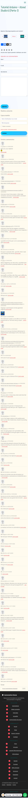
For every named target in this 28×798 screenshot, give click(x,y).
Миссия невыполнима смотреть (10, 383)
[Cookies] (3, 795)
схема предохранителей (7, 181)
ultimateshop (5, 416)
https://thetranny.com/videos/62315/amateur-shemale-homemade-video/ (12, 342)
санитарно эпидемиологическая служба (11, 190)
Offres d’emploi (15, 767)
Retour (14, 36)
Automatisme (15, 706)
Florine (3, 273)
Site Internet (4, 72)
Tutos (15, 743)
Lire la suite (3, 152)
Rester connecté (6, 126)
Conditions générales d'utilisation (14, 794)
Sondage (15, 737)
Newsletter (15, 774)
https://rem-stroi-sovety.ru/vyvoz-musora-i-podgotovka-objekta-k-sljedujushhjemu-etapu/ (12, 303)
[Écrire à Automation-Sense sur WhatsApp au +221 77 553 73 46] (25, 795)
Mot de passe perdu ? (12, 129)
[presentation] (12, 100)
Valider (4, 133)
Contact (15, 778)
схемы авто (4, 204)
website (4, 392)
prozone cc (4, 428)
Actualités (15, 716)
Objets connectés (15, 709)
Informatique (15, 754)
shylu (3, 260)
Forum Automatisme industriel (14, 688)
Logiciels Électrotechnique (15, 750)
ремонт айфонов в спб (7, 226)
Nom (2, 59)
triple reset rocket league (8, 657)
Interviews (15, 712)
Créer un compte (4, 129)
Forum (15, 726)
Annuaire (15, 747)
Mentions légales (14, 791)
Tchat (15, 730)
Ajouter (4, 106)
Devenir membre (15, 733)
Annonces (15, 771)
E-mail (2, 65)
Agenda (15, 761)
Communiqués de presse (15, 719)
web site (4, 403)
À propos (15, 764)
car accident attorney (7, 171)
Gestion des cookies (14, 796)
